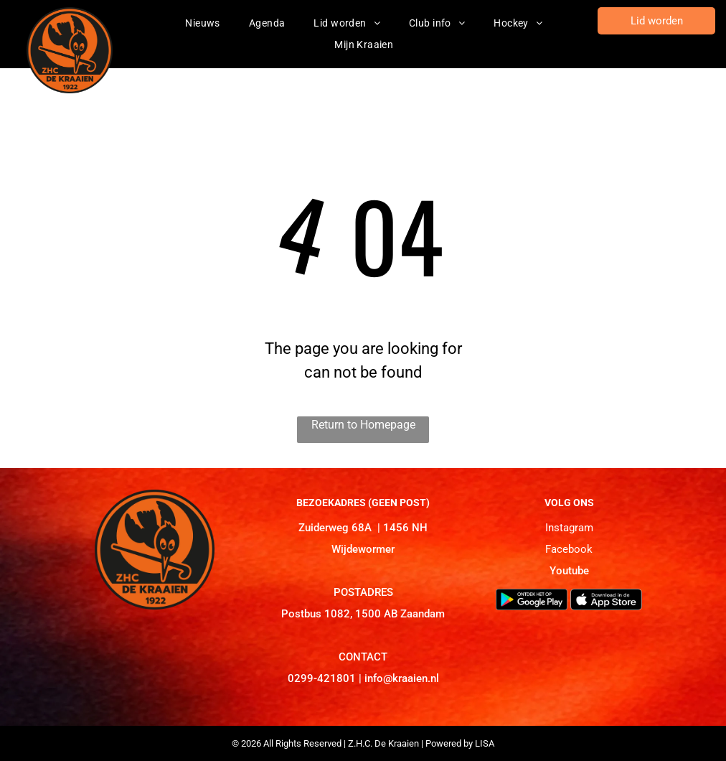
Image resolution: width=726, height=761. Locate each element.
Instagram (569, 527)
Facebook (569, 549)
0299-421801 (322, 678)
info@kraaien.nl (401, 678)
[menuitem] (203, 23)
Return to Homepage (363, 424)
